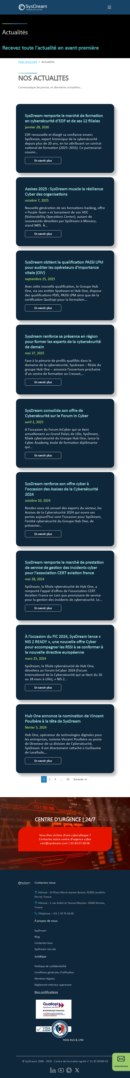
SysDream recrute (45, 949)
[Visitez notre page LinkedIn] (53, 1070)
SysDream (40, 930)
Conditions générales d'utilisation (54, 972)
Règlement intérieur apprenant (53, 984)
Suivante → (80, 779)
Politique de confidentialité (50, 966)
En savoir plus (43, 160)
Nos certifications (46, 992)
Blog (37, 936)
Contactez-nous (44, 943)
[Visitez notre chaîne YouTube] (61, 1070)
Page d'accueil (27, 62)
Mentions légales (45, 978)
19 (67, 779)
